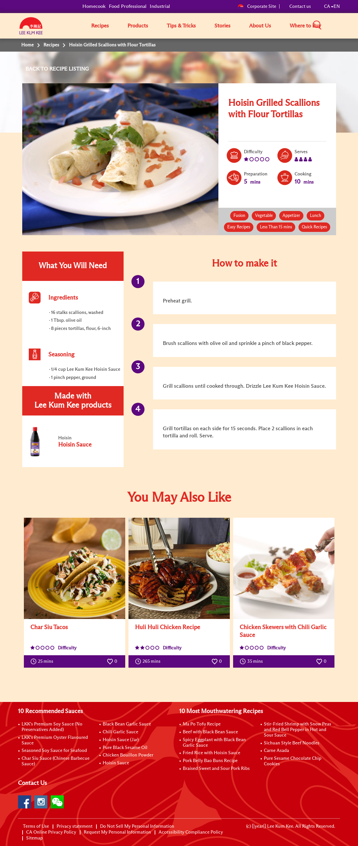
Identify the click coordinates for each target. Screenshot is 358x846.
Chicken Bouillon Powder (128, 755)
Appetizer (291, 216)
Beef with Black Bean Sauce (210, 732)
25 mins (43, 661)
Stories (222, 25)
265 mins (149, 661)
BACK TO (37, 69)
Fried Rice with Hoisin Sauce (211, 753)
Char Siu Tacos (49, 627)
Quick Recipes (314, 227)
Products (138, 25)
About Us (260, 25)
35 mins (253, 661)
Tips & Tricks (181, 25)
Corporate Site (256, 6)
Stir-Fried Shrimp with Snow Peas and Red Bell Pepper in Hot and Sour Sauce (297, 730)
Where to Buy (305, 25)
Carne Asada (276, 750)
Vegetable (264, 216)
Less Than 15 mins (276, 227)
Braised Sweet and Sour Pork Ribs (216, 768)
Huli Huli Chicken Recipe (167, 627)
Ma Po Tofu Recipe (202, 724)
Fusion (239, 216)
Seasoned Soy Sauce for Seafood (54, 750)
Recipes (100, 25)
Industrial (160, 6)
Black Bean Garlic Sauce (127, 724)
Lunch (315, 216)
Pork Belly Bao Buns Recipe (210, 760)
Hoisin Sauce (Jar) (121, 740)
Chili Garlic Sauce (120, 732)
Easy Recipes (238, 227)
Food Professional (127, 6)
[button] (342, 25)
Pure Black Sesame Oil (125, 747)
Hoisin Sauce (116, 763)
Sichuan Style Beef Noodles (291, 743)
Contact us (300, 6)
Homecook (94, 6)
